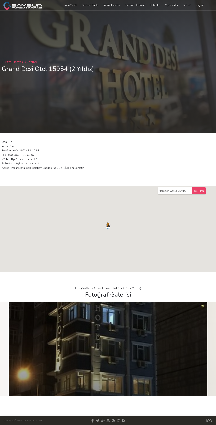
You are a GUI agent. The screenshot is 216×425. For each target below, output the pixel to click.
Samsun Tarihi (90, 5)
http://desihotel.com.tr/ (23, 159)
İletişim (187, 5)
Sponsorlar (171, 5)
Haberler (155, 5)
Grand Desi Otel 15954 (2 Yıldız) (48, 69)
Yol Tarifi (199, 191)
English (200, 5)
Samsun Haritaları (135, 5)
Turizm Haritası (111, 5)
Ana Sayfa (71, 5)
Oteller (32, 62)
